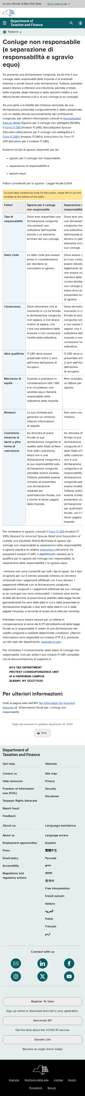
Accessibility (11, 865)
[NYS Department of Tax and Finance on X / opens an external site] (42, 976)
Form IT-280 (13, 127)
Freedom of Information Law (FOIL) (18, 791)
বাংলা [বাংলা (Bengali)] (48, 873)
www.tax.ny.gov (51, 641)
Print (43, 733)
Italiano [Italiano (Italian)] (50, 903)
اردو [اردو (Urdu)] (47, 934)
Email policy (10, 858)
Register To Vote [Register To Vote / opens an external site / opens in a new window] (42, 1001)
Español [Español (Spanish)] (50, 843)
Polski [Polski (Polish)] (49, 918)
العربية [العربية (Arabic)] (49, 911)
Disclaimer (52, 796)
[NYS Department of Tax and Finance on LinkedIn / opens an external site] (42, 963)
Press (6, 850)
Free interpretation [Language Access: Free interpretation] (57, 888)
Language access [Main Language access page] (56, 835)
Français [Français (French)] (50, 926)
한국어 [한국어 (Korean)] (49, 880)
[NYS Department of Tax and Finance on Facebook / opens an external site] (69, 963)
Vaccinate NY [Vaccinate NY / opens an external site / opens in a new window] (42, 1020)
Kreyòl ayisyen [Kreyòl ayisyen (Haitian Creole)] (54, 896)
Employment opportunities (20, 843)
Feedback (9, 816)
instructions (47, 549)
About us (9, 835)
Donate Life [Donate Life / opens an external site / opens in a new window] (42, 1039)
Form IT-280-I (11, 136)
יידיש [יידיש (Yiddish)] (48, 865)
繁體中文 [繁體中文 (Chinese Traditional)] (51, 850)
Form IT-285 (56, 531)
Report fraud (11, 808)
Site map (51, 773)
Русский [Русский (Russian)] (50, 858)
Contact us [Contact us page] (10, 773)
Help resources (13, 781)
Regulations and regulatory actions (14, 875)
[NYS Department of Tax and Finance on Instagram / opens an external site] (16, 976)
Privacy (50, 781)
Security (50, 788)
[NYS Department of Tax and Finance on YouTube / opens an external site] (69, 976)
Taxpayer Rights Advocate (20, 800)
